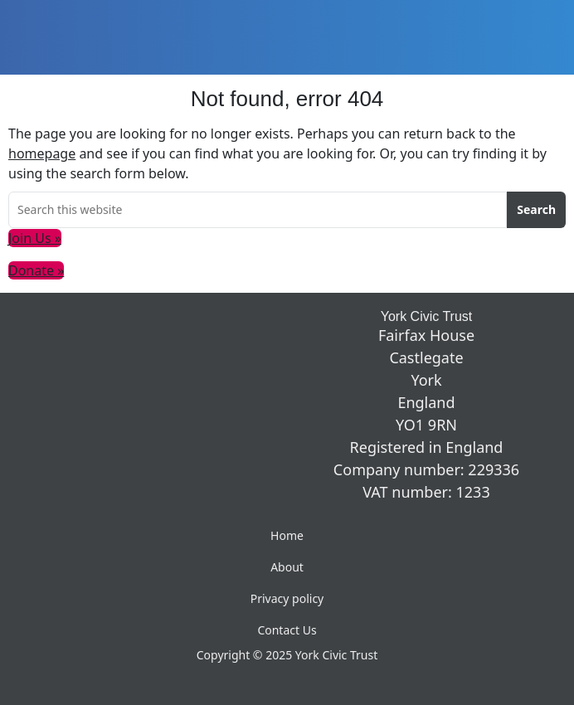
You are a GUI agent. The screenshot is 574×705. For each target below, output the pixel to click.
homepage (41, 153)
